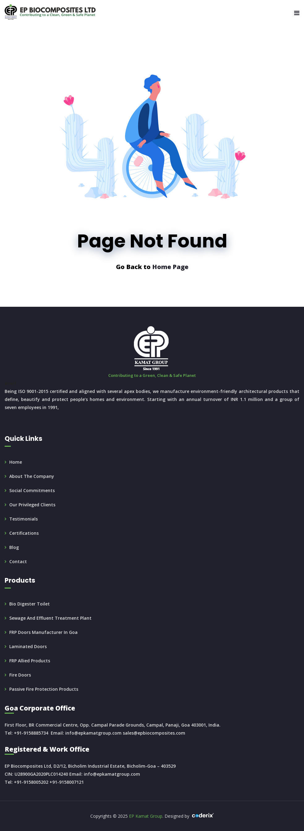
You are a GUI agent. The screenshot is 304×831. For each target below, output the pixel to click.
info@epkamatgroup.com (93, 733)
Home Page (170, 267)
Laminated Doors (28, 646)
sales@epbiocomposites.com (154, 733)
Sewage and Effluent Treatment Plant (50, 618)
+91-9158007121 (66, 782)
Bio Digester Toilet (29, 604)
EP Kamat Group (145, 816)
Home (15, 462)
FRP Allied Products (29, 661)
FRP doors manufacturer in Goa (43, 632)
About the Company (31, 476)
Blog (14, 547)
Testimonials (23, 519)
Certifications (24, 533)
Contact (18, 561)
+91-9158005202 (31, 782)
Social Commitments (32, 490)
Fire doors (20, 675)
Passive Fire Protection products (43, 689)
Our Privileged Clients (32, 505)
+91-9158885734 (31, 733)
